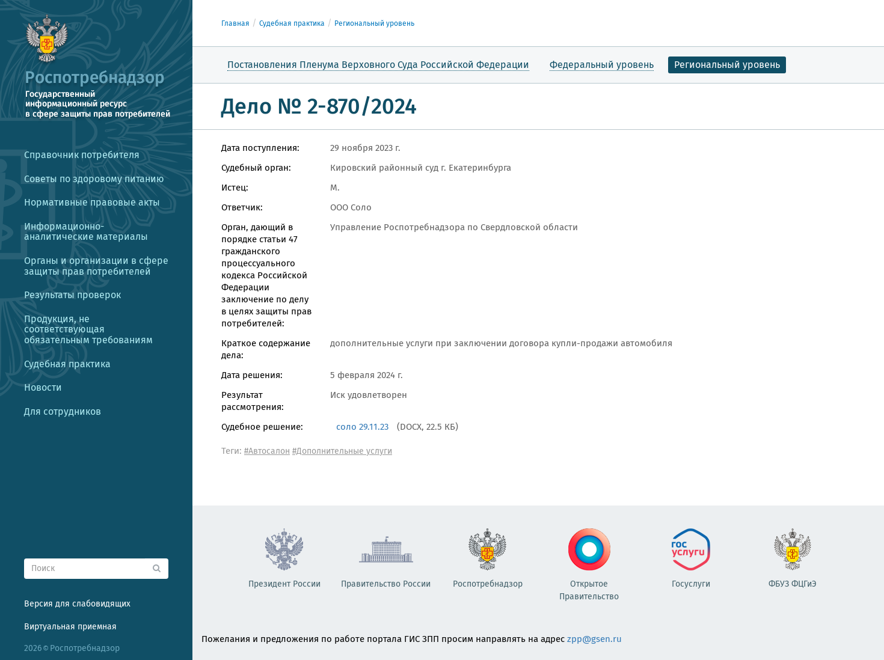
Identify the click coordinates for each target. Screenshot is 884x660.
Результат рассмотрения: (252, 401)
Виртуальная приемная (70, 627)
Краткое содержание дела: (265, 349)
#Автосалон (267, 451)
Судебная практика (292, 23)
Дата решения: (252, 375)
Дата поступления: (260, 147)
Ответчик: (242, 207)
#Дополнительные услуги (342, 451)
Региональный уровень (374, 23)
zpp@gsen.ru (594, 639)
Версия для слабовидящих (77, 604)
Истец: (234, 187)
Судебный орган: (256, 167)
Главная (235, 23)
